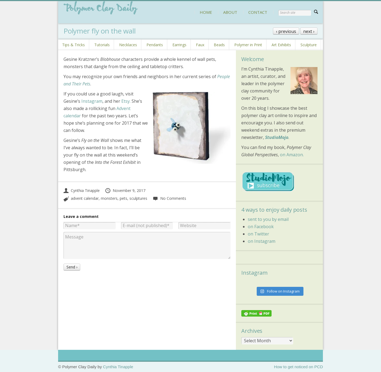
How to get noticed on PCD (298, 366)
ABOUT (230, 12)
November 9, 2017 (125, 190)
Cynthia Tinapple (82, 190)
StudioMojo (276, 137)
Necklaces (128, 44)
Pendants (154, 44)
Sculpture (308, 44)
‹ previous (286, 31)
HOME (206, 12)
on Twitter (258, 234)
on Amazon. (292, 155)
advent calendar (85, 198)
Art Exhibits (281, 44)
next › (309, 31)
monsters (109, 198)
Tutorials (102, 44)
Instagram (91, 101)
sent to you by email (268, 219)
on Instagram (261, 241)
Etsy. (126, 101)
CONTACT (257, 12)
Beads (219, 44)
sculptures (138, 198)
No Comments (169, 198)
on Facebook (261, 227)
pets (123, 198)
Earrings (179, 44)
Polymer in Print (248, 44)
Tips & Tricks (73, 44)
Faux (200, 44)
